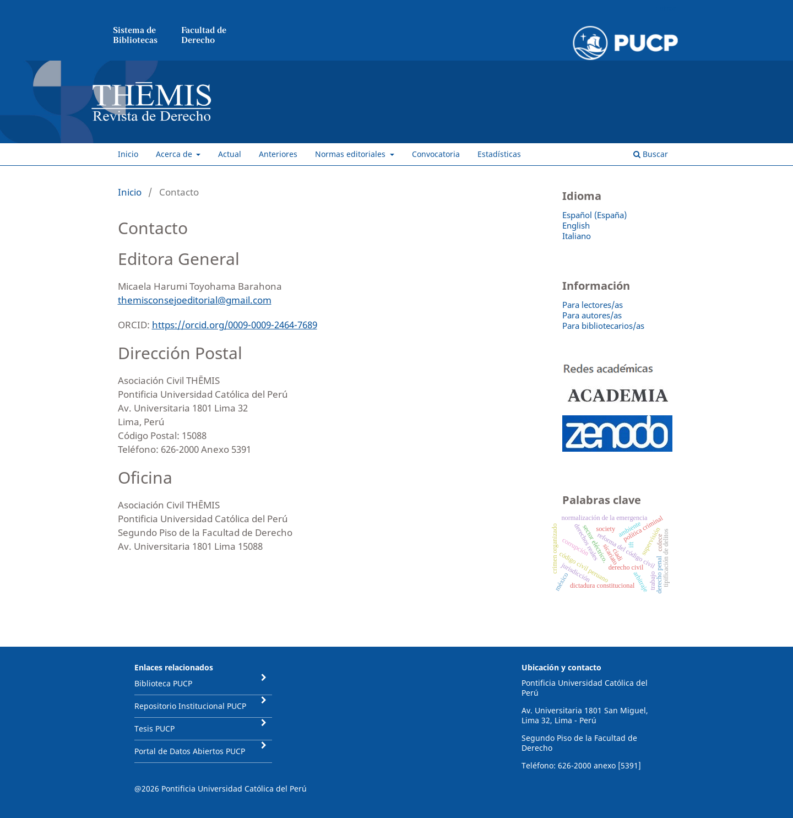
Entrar (665, 8)
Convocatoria (436, 154)
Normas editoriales (351, 154)
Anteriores (278, 154)
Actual (229, 154)
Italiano (576, 235)
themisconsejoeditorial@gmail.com (194, 300)
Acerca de (175, 154)
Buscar (650, 154)
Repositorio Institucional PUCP (190, 706)
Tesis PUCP (154, 728)
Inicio (128, 154)
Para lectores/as (592, 304)
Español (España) (594, 214)
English (576, 225)
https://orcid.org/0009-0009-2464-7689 (234, 324)
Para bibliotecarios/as (603, 325)
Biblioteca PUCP (163, 683)
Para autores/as (592, 315)
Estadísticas (499, 154)
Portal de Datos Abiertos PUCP (189, 751)
